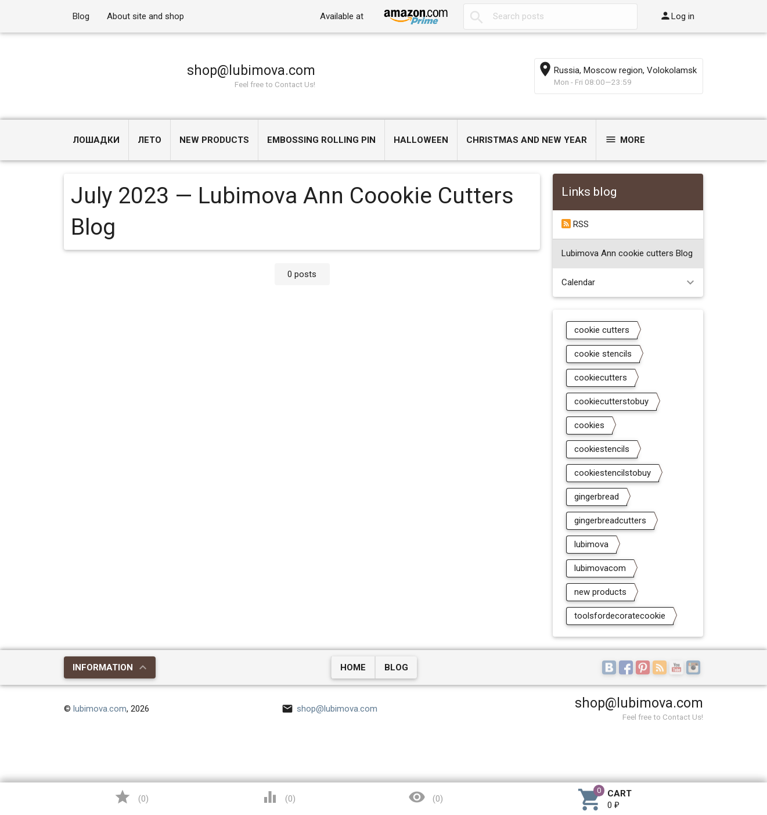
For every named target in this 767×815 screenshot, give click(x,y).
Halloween (421, 140)
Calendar (578, 282)
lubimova (591, 544)
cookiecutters (600, 377)
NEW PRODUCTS (214, 140)
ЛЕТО (149, 140)
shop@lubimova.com (251, 70)
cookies (589, 425)
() (131, 797)
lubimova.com (100, 708)
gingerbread (596, 496)
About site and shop (145, 16)
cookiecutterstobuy (611, 401)
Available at (341, 16)
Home (353, 667)
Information (103, 667)
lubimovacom (600, 568)
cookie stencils (603, 354)
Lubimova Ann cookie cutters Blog (627, 253)
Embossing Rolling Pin (321, 140)
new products (600, 592)
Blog (81, 16)
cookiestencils (601, 449)
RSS (575, 224)
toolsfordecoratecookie (619, 616)
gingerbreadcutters (610, 520)
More (625, 139)
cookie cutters (601, 330)
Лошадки (96, 140)
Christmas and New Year (526, 140)
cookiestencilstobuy (612, 473)
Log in (677, 15)
